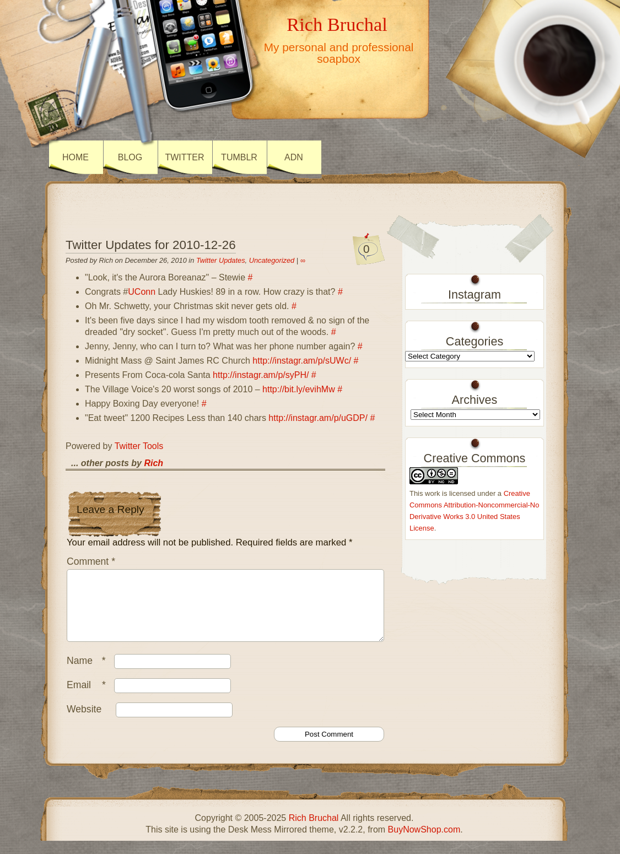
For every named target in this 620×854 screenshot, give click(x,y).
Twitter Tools (139, 446)
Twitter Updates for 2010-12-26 (151, 245)
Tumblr (239, 157)
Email (89, 698)
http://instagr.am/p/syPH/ (261, 375)
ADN (293, 157)
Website (84, 722)
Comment (91, 561)
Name (89, 673)
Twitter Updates (220, 260)
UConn (141, 291)
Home (75, 157)
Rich (153, 463)
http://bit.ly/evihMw (298, 389)
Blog (130, 157)
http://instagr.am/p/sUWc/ (301, 360)
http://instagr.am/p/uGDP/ (318, 418)
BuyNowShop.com (424, 842)
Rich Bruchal (337, 24)
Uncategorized (272, 260)
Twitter (184, 157)
